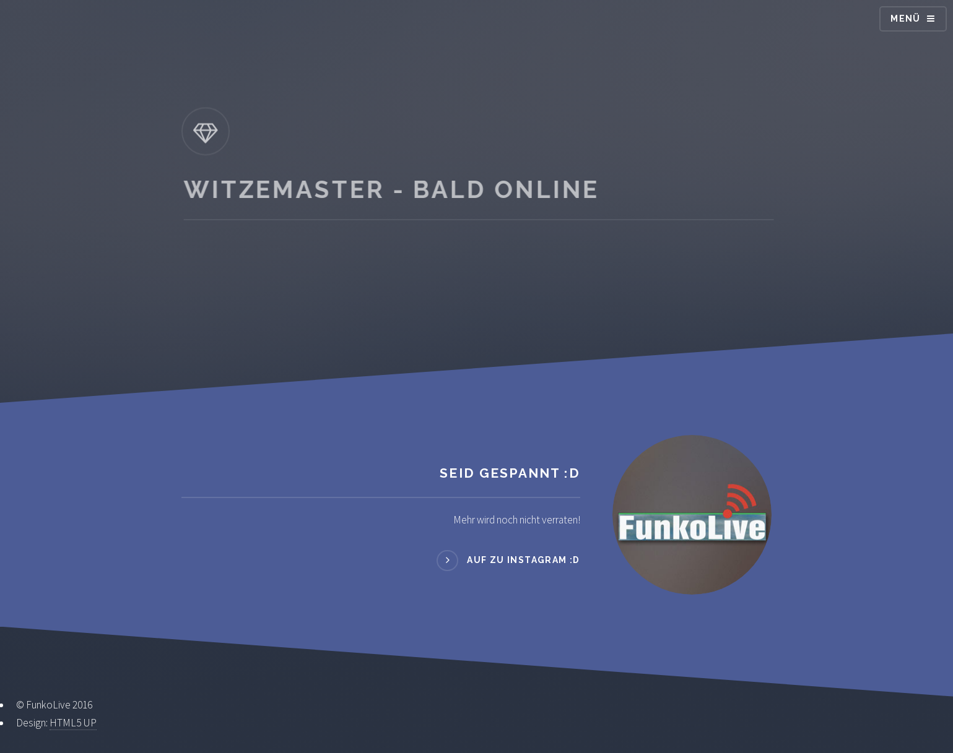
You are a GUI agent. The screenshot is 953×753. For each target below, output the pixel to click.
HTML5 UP (73, 722)
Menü (905, 19)
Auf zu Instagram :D (523, 560)
